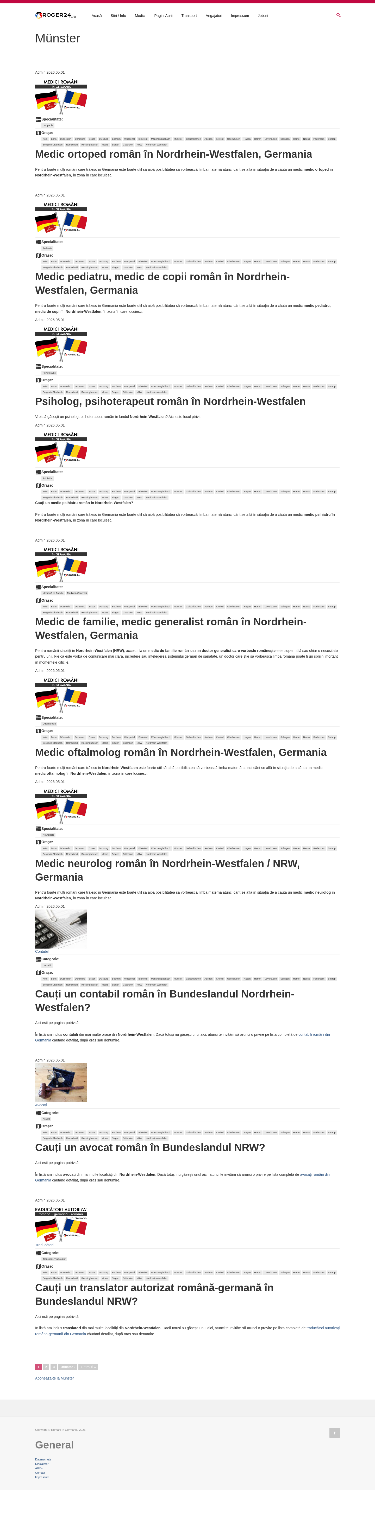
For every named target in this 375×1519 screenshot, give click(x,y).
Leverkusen (271, 168)
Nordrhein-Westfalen (156, 174)
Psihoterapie (49, 402)
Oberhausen (233, 168)
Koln (45, 168)
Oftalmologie (49, 753)
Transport (189, 16)
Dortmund (80, 168)
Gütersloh (128, 174)
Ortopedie (48, 154)
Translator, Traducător (54, 1288)
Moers (105, 174)
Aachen (208, 168)
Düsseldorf (65, 168)
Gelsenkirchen (193, 168)
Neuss (306, 168)
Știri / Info (118, 16)
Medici (140, 16)
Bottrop (332, 168)
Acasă (97, 16)
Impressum (240, 16)
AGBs (39, 1497)
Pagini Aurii (163, 16)
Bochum (116, 168)
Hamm (257, 168)
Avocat (46, 1148)
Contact (40, 1501)
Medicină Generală (77, 622)
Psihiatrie (47, 507)
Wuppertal (129, 168)
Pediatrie (47, 277)
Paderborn (319, 168)
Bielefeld (143, 168)
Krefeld (220, 168)
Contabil (47, 994)
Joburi (263, 16)
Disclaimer (41, 1493)
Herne (296, 168)
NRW (139, 174)
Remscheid (72, 174)
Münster (178, 168)
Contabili (42, 980)
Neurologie (48, 864)
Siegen (115, 174)
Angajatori (214, 16)
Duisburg (103, 168)
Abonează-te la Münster (54, 1407)
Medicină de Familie (53, 622)
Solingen (285, 168)
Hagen (247, 168)
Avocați (41, 1134)
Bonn (54, 168)
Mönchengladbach (160, 168)
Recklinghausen (90, 174)
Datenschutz (43, 1488)
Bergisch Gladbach (53, 174)
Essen (92, 168)
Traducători (44, 1274)
